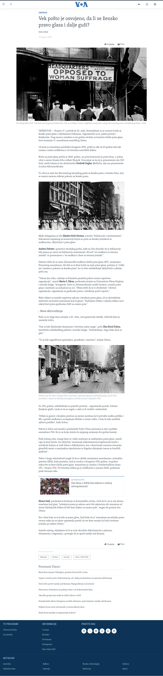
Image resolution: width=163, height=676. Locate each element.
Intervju (46, 669)
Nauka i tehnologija (91, 664)
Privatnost (46, 640)
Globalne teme (9, 669)
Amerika (43, 13)
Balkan (46, 664)
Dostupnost (47, 644)
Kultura (126, 664)
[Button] (109, 44)
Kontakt (45, 635)
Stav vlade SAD (48, 649)
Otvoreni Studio (10, 630)
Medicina (87, 669)
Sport (125, 669)
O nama (45, 630)
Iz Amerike (8, 635)
